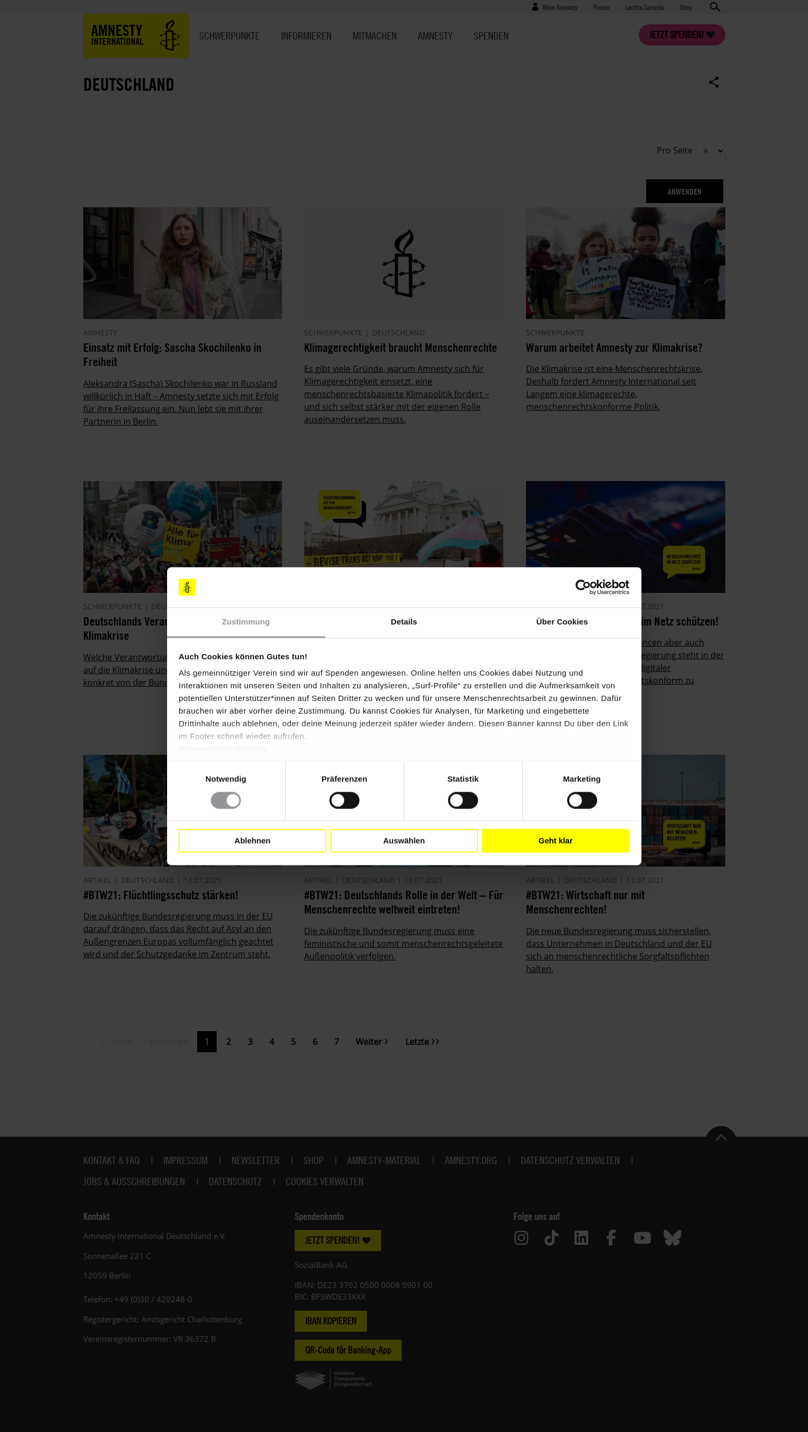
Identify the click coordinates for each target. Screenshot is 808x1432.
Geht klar (555, 840)
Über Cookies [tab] (562, 622)
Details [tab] (404, 622)
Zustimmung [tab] (246, 622)
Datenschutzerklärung (223, 749)
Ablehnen (252, 840)
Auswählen (404, 840)
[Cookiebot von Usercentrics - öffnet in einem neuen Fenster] (583, 587)
